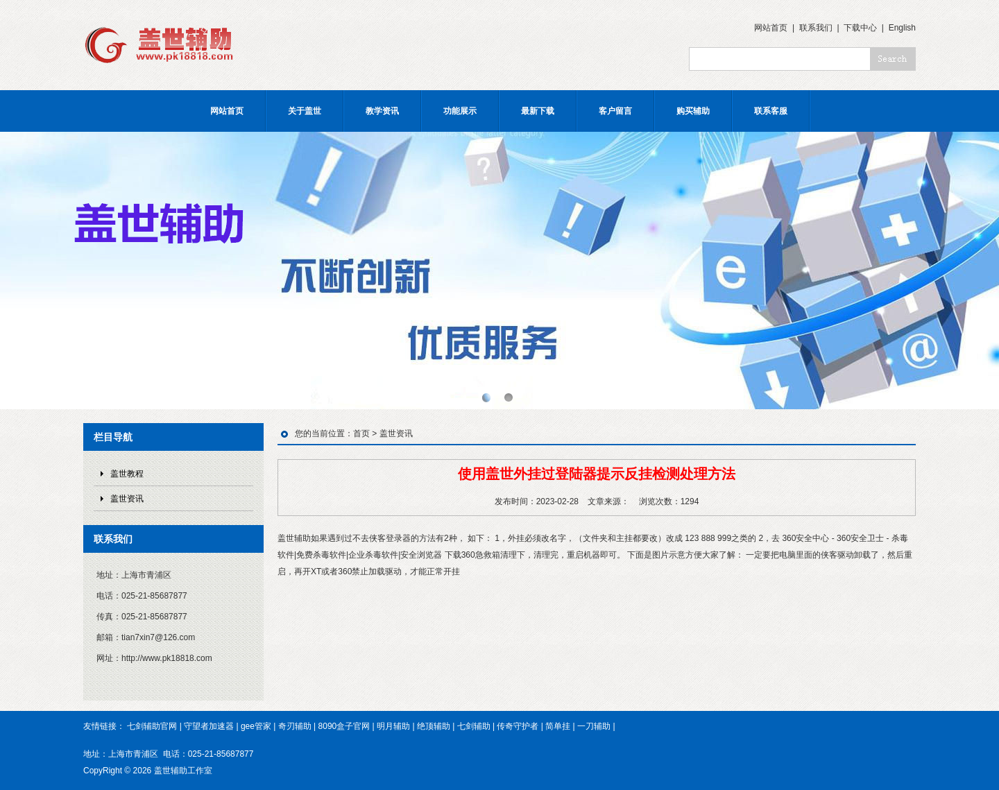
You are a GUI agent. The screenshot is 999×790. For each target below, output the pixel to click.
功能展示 (460, 111)
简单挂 (557, 726)
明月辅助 (393, 726)
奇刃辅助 (294, 726)
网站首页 (770, 28)
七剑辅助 (473, 726)
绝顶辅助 (433, 726)
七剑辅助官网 (152, 726)
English (902, 28)
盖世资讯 (127, 499)
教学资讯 (382, 111)
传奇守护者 (517, 726)
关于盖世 (304, 111)
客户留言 (615, 111)
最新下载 (537, 111)
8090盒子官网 (344, 726)
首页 (361, 433)
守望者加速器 (209, 726)
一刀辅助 (593, 726)
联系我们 (815, 28)
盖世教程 (127, 474)
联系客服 (770, 111)
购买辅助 (693, 111)
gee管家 (256, 726)
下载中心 (860, 28)
